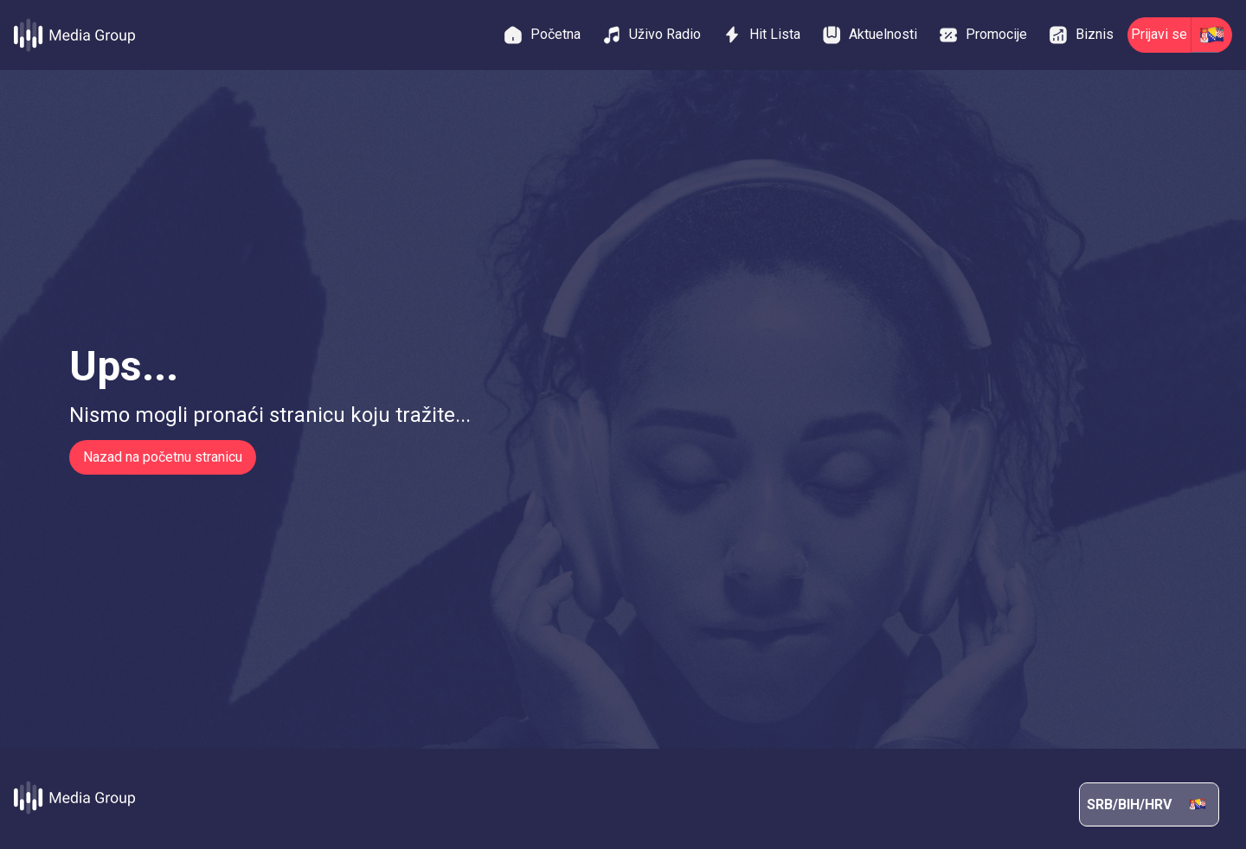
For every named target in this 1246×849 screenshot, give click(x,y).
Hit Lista (761, 34)
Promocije (982, 35)
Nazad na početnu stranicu (162, 457)
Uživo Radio (651, 35)
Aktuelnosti (869, 35)
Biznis (1081, 35)
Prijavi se (1159, 34)
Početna (542, 35)
